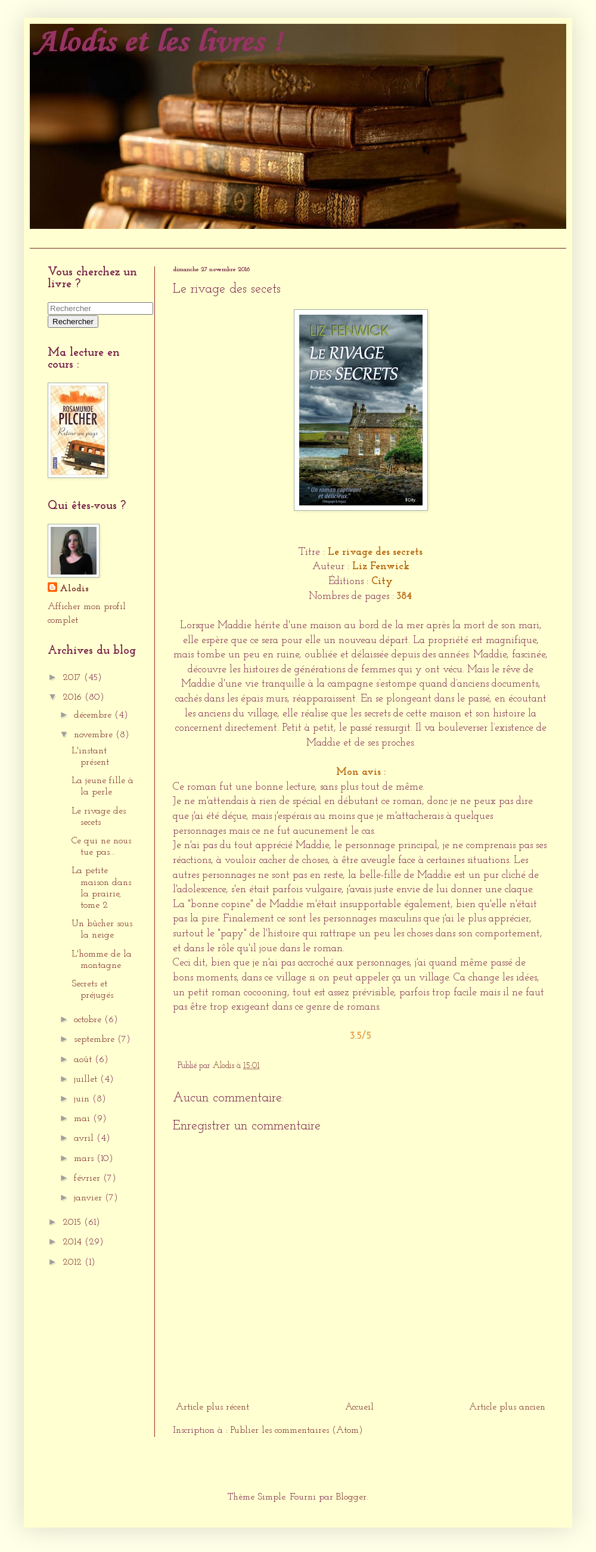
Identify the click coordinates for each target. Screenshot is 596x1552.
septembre (95, 1039)
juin (83, 1099)
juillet (87, 1079)
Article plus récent (212, 1407)
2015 (73, 1222)
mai (83, 1118)
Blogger (351, 1497)
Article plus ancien (507, 1407)
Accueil (50, 238)
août (84, 1059)
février (88, 1178)
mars (85, 1158)
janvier (89, 1198)
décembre (94, 715)
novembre (95, 735)
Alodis (74, 589)
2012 (74, 1262)
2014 (74, 1242)
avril (85, 1138)
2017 (73, 677)
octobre (89, 1020)
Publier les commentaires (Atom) (297, 1430)
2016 (74, 697)
